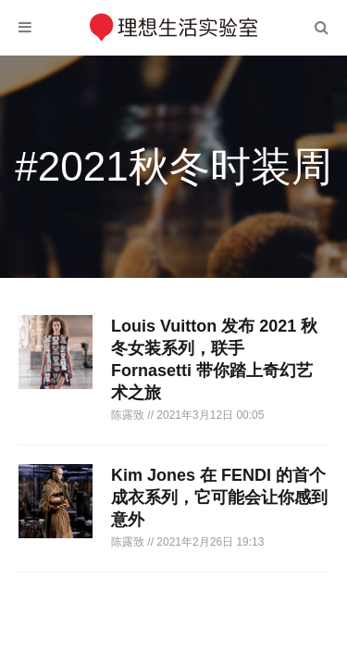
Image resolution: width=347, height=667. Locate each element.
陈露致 (129, 415)
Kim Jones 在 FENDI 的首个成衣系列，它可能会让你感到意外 (219, 497)
